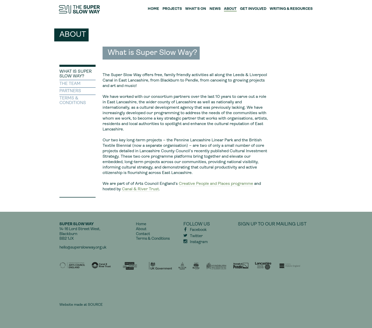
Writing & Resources (291, 9)
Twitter (196, 236)
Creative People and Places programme (216, 184)
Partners (70, 91)
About (230, 9)
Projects (172, 9)
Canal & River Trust (140, 189)
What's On (195, 9)
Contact (143, 234)
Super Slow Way (80, 9)
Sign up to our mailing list (272, 224)
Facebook (198, 230)
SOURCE (95, 305)
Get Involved (253, 9)
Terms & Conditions (153, 239)
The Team (70, 84)
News (215, 9)
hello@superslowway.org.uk (82, 248)
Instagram (199, 242)
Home (153, 9)
